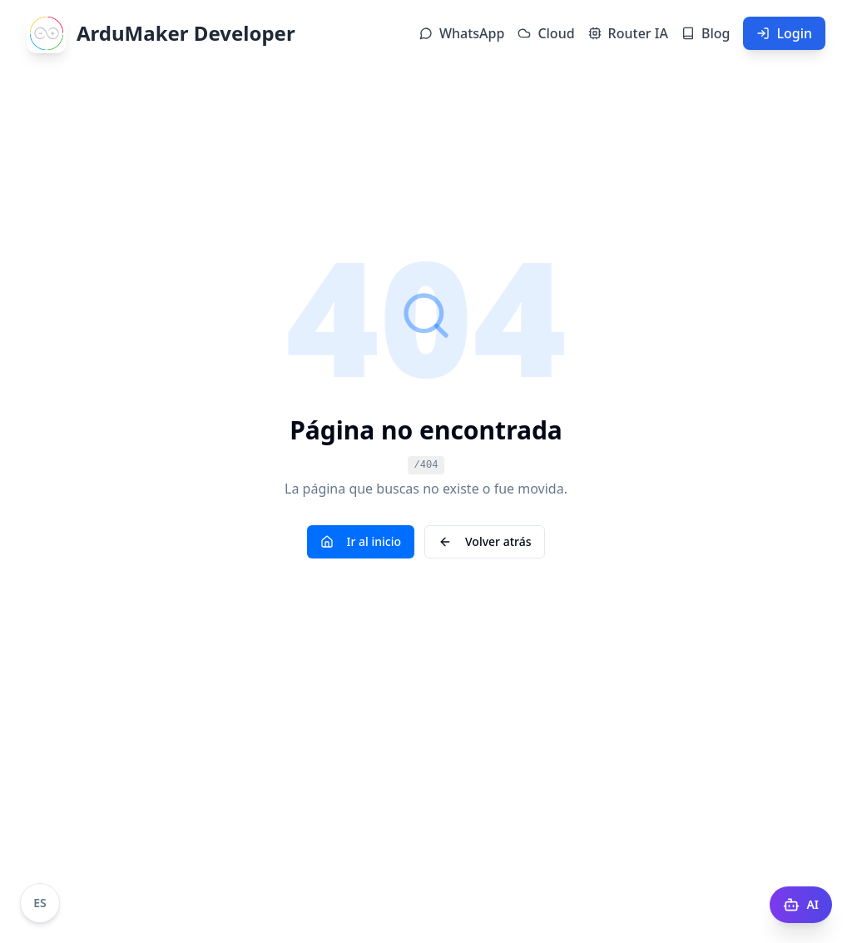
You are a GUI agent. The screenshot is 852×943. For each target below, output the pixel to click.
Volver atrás (484, 541)
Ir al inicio (361, 541)
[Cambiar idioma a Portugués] (40, 903)
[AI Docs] (801, 904)
